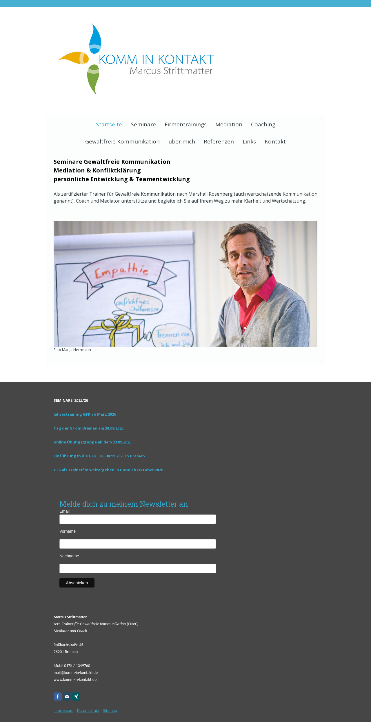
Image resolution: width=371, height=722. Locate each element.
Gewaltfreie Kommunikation (122, 141)
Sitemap (110, 710)
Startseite (109, 124)
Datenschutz (88, 710)
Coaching (263, 124)
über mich (181, 141)
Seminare (143, 124)
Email (70, 511)
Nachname (69, 556)
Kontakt (275, 141)
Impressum (63, 710)
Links (249, 141)
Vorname (67, 531)
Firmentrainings (186, 124)
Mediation (228, 124)
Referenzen (219, 141)
